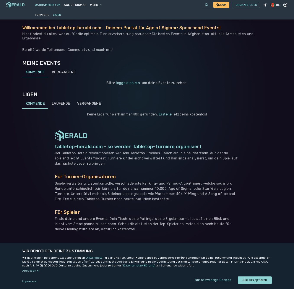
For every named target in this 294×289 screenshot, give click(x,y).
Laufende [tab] (61, 103)
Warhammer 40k (47, 4)
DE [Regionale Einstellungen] (275, 4)
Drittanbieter (95, 257)
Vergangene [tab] (63, 72)
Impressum (30, 281)
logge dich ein (128, 83)
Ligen (57, 14)
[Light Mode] (265, 5)
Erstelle (165, 114)
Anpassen (29, 270)
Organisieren (246, 5)
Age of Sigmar (75, 4)
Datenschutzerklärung (138, 265)
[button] (147, 271)
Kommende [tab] (35, 72)
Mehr (96, 4)
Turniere (42, 14)
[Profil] (285, 5)
